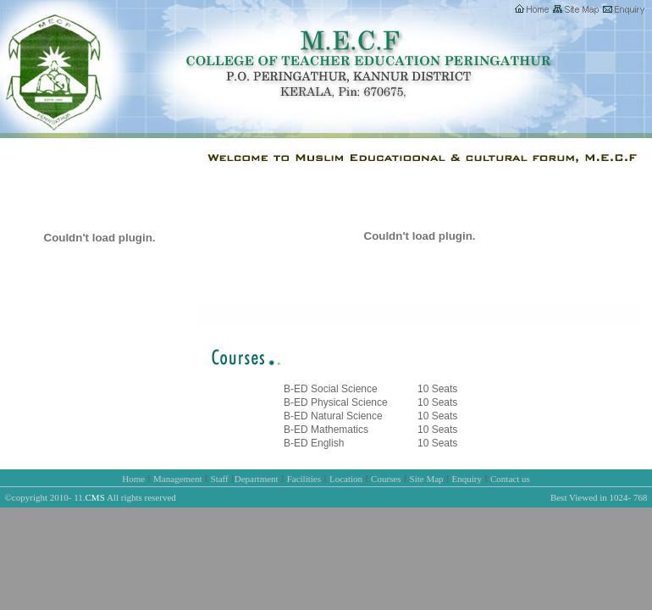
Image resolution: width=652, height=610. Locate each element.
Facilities (304, 479)
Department (257, 479)
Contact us (510, 479)
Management (177, 479)
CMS (95, 497)
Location (345, 479)
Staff (220, 479)
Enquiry (467, 479)
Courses (386, 479)
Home (133, 479)
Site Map (427, 479)
